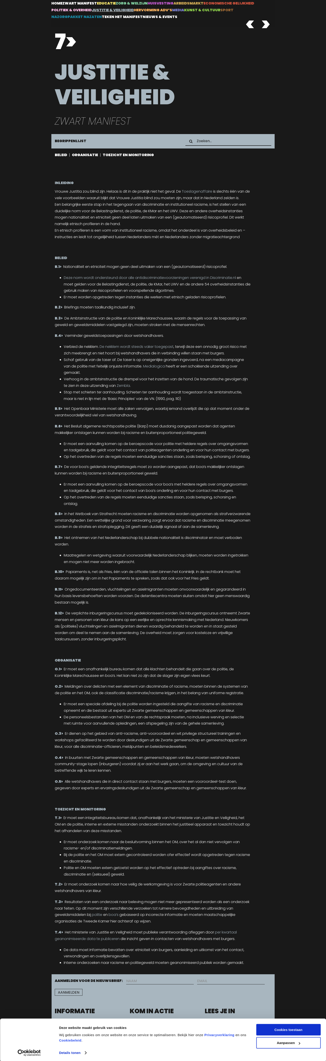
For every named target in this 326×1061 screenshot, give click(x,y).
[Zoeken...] (228, 141)
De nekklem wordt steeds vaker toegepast (136, 346)
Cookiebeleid (70, 1040)
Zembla (123, 385)
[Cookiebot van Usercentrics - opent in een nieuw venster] (29, 1052)
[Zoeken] (191, 141)
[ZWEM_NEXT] (265, 22)
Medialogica (154, 366)
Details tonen (69, 1052)
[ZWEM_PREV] (249, 22)
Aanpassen (288, 1042)
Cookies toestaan (288, 1029)
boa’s (114, 914)
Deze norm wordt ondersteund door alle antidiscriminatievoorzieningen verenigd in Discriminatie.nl (150, 277)
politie (97, 914)
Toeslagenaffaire (197, 191)
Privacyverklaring (219, 1034)
